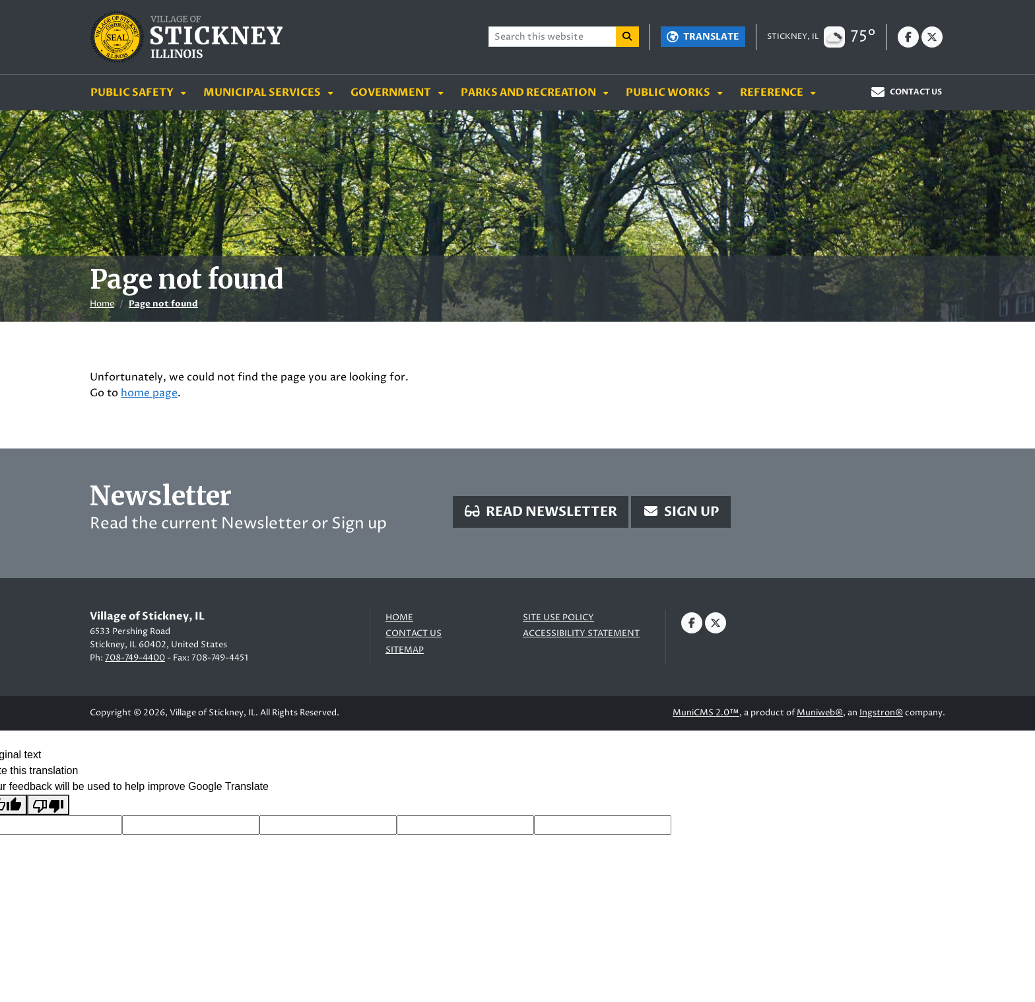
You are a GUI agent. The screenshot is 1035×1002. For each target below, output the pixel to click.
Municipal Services (263, 92)
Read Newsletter (540, 511)
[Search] (628, 36)
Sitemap (404, 650)
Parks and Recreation (529, 92)
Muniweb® (820, 713)
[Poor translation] (48, 805)
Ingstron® (881, 713)
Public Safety (133, 92)
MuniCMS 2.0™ (706, 713)
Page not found (163, 304)
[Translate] (703, 36)
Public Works (669, 92)
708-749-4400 (135, 658)
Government (392, 92)
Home (102, 304)
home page (149, 393)
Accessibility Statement (581, 633)
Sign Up (680, 511)
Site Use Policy (558, 618)
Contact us (413, 633)
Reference (772, 92)
